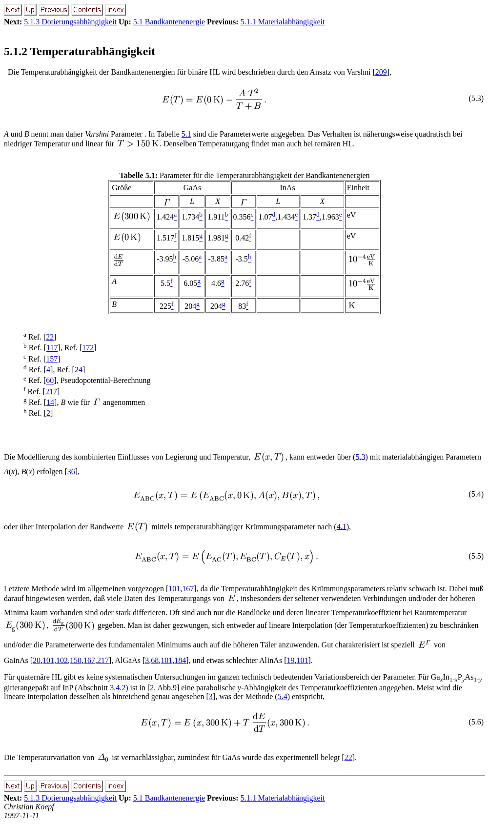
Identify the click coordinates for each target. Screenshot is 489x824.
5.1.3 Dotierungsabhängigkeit (70, 22)
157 (52, 359)
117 (52, 348)
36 (71, 471)
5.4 (282, 696)
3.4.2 (117, 687)
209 (381, 72)
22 (50, 337)
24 (78, 369)
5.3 (360, 456)
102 (62, 660)
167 (188, 588)
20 (37, 660)
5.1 (186, 134)
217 (51, 391)
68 (155, 660)
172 (88, 348)
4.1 (341, 526)
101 (174, 588)
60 (50, 381)
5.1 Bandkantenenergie (169, 22)
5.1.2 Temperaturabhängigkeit (79, 51)
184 (180, 660)
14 (50, 402)
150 (76, 660)
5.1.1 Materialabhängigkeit (283, 22)
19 (290, 660)
